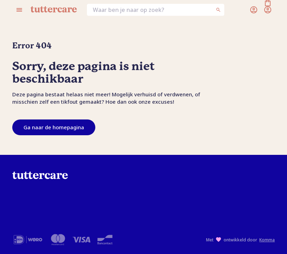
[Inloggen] (254, 10)
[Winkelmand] (268, 10)
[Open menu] (19, 10)
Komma (267, 240)
